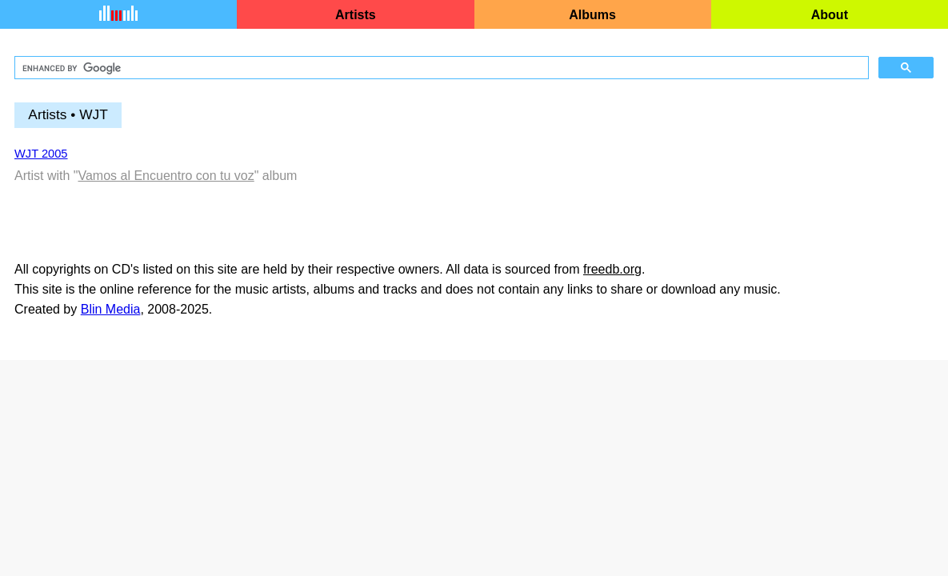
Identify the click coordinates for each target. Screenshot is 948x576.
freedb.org (612, 269)
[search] (440, 68)
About (829, 15)
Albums (592, 15)
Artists (355, 15)
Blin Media (111, 309)
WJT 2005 (41, 153)
